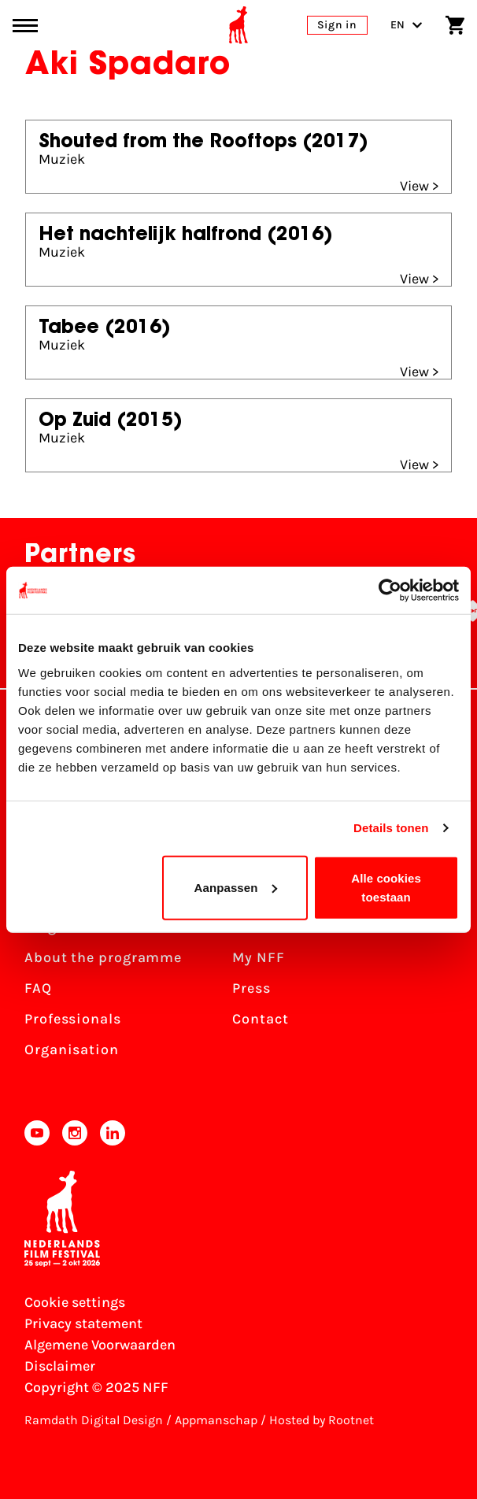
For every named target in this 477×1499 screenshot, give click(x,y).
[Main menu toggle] (25, 25)
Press (251, 988)
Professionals (72, 1018)
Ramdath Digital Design (93, 1419)
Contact (260, 1018)
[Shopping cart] (455, 25)
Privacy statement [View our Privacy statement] (83, 1323)
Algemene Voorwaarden (100, 1344)
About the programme (103, 957)
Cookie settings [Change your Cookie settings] (74, 1302)
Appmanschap (216, 1419)
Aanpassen (235, 887)
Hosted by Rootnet (321, 1419)
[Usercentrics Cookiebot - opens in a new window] (390, 590)
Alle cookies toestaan (386, 887)
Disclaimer (59, 1366)
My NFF (258, 957)
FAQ (38, 988)
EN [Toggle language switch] (406, 24)
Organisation (71, 1049)
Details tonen (390, 828)
